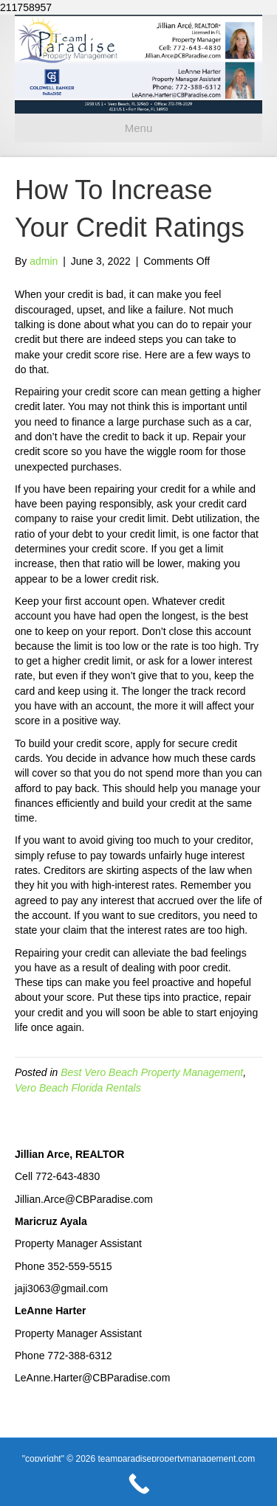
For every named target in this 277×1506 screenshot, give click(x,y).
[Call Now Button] (138, 1484)
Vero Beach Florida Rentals (78, 1088)
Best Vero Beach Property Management (152, 1072)
